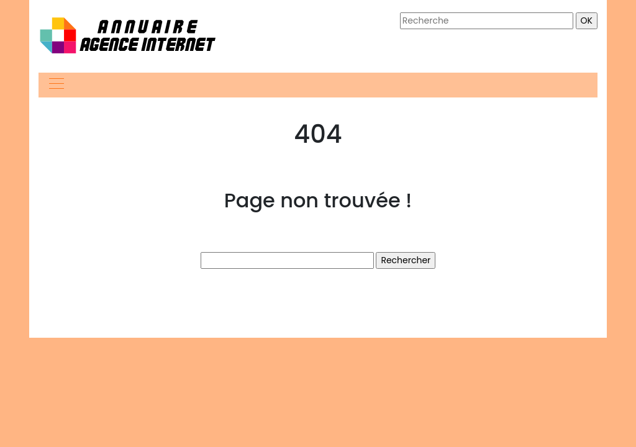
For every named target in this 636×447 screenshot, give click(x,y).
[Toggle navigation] (56, 85)
